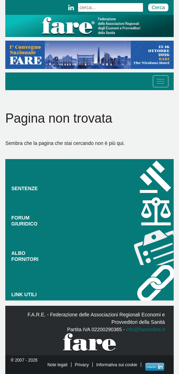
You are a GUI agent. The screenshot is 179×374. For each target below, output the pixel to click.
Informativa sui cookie (116, 364)
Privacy (82, 364)
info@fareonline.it (145, 329)
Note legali (57, 364)
